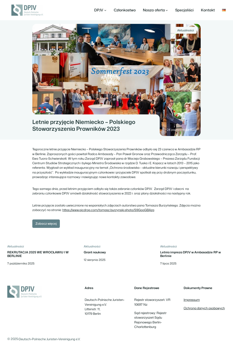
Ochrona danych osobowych (204, 308)
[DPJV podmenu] (100, 10)
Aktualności (185, 30)
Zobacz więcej (46, 223)
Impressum (192, 299)
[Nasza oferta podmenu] (155, 10)
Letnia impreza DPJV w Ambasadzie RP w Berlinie (190, 254)
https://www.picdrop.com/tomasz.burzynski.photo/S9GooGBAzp (108, 210)
